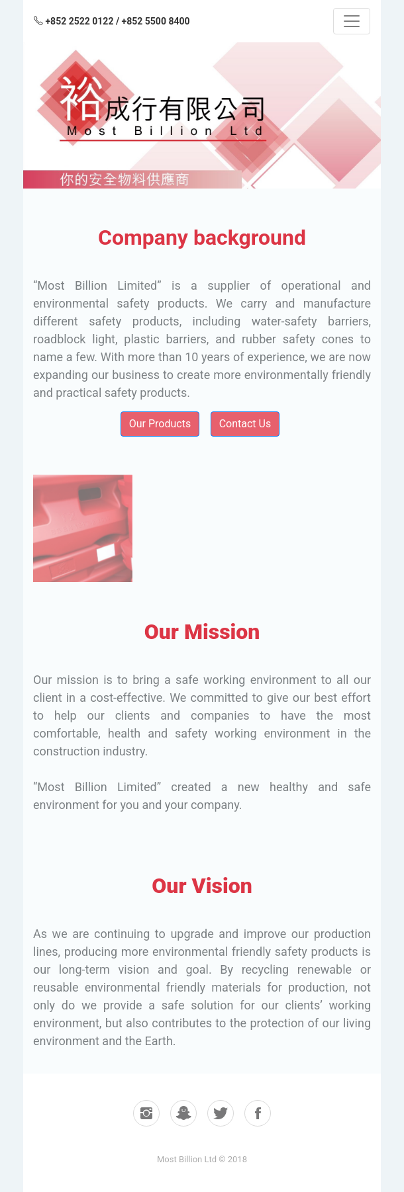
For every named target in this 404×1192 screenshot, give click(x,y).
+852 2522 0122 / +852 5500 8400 (112, 21)
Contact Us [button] (245, 423)
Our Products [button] (160, 423)
